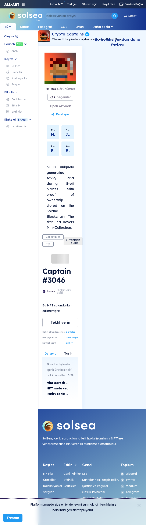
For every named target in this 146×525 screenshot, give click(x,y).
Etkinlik (69, 480)
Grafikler (70, 486)
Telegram (130, 492)
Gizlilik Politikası (93, 492)
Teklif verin (60, 322)
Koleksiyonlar (53, 486)
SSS (84, 474)
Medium (129, 485)
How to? (56, 4)
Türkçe (71, 4)
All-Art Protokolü (94, 498)
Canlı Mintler (72, 474)
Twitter (128, 479)
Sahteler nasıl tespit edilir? (72, 337)
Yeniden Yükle (73, 241)
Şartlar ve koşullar (95, 486)
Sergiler (48, 492)
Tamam (13, 518)
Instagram (131, 498)
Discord (129, 473)
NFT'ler (48, 474)
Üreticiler (49, 480)
